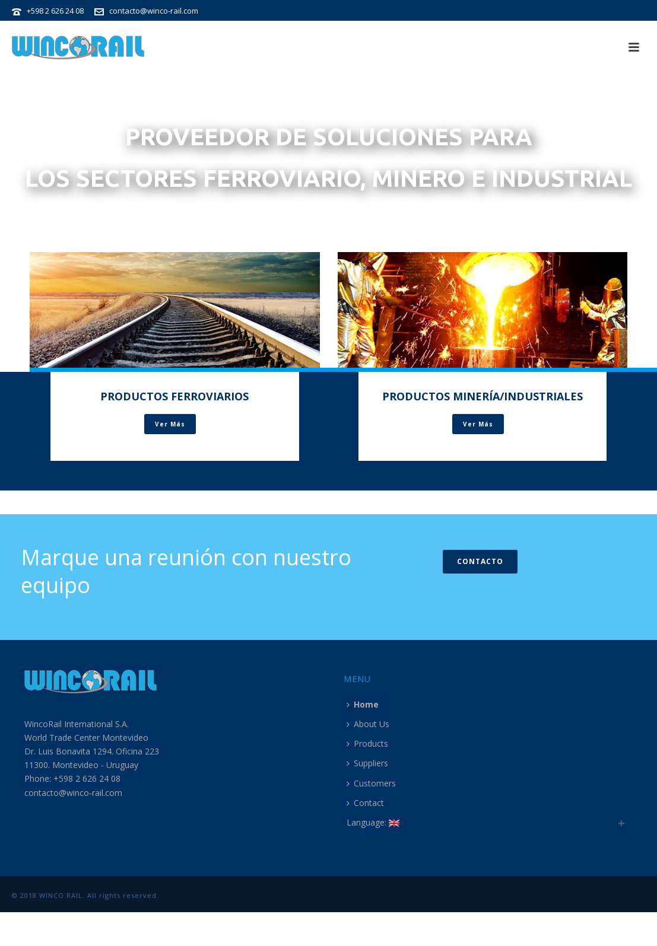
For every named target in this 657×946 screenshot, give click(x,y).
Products (367, 743)
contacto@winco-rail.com (153, 10)
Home (363, 704)
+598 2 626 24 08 (55, 10)
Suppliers (367, 763)
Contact (365, 802)
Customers (371, 783)
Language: (373, 822)
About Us (368, 724)
